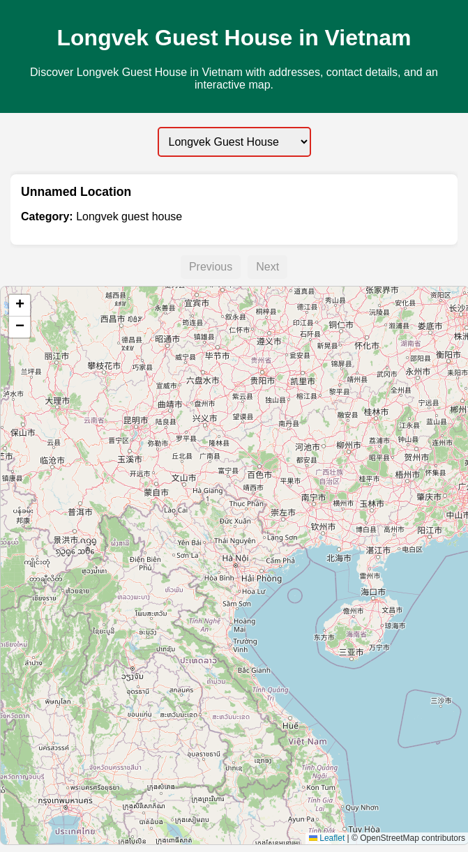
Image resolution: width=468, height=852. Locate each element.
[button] (19, 306)
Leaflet (327, 838)
